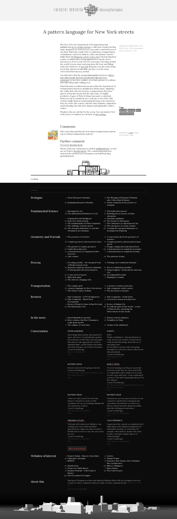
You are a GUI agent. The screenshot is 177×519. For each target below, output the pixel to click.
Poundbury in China (115, 320)
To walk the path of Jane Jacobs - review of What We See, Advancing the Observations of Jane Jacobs (123, 309)
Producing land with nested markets (82, 270)
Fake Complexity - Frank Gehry (120, 297)
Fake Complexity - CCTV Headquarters (84, 297)
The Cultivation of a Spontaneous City (122, 223)
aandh (131, 133)
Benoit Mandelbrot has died (79, 318)
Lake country (73, 256)
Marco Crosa (113, 364)
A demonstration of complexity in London (124, 249)
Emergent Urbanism (68, 9)
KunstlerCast (73, 466)
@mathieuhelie (80, 151)
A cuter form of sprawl (77, 275)
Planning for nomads (115, 277)
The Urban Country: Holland (79, 291)
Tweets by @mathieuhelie (71, 145)
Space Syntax (112, 468)
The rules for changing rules (79, 280)
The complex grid (75, 286)
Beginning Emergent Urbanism (80, 202)
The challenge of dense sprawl (80, 226)
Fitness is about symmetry (118, 318)
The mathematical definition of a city (83, 213)
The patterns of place (116, 256)
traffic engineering (127, 114)
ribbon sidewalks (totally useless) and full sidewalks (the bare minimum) (87, 77)
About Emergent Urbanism (79, 198)
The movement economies (118, 291)
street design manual (81, 47)
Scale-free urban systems (78, 221)
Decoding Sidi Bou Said (116, 275)
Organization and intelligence (80, 218)
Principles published (115, 218)
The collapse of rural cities (79, 325)
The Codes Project (115, 471)
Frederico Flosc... (76, 420)
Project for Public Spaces (78, 468)
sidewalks (131, 110)
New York (123, 110)
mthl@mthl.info (103, 148)
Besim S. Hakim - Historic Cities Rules (83, 456)
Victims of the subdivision (117, 325)
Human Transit (113, 458)
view (69, 354)
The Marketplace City (77, 307)
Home (34, 190)
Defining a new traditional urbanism (121, 262)
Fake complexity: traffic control (120, 288)
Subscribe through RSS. (77, 489)
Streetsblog (101, 114)
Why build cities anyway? (117, 211)
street (138, 110)
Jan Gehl (84, 66)
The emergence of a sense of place (121, 226)
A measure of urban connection (120, 286)
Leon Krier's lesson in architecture (121, 299)
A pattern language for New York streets (85, 288)
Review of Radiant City (116, 304)
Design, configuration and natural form (123, 247)
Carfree (110, 456)
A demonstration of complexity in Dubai (123, 251)
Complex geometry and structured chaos (84, 242)
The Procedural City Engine (79, 475)
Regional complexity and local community (84, 267)
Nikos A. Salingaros (115, 466)
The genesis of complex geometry (82, 247)
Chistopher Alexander (77, 458)
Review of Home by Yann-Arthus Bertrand (85, 304)
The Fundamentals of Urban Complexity (84, 223)
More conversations (77, 449)
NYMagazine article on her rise (85, 57)
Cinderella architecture (77, 249)
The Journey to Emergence (118, 221)
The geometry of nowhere (79, 237)
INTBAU (71, 461)
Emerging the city (75, 211)
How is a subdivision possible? (119, 267)
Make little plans (74, 277)
